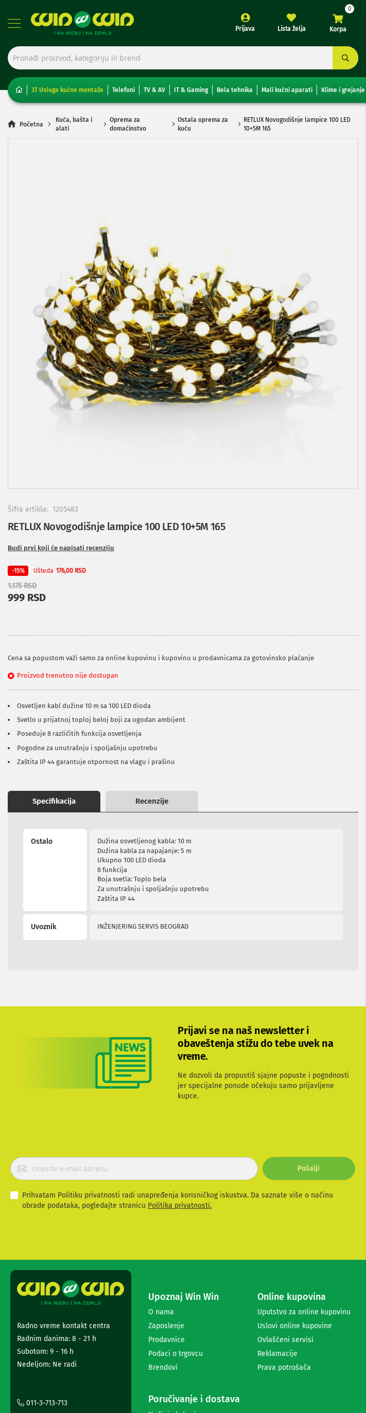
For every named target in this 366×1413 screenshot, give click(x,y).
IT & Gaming (191, 90)
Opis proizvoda (54, 801)
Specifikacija (151, 801)
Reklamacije (277, 1245)
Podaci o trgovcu (175, 1245)
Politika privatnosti (179, 1348)
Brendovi (163, 1259)
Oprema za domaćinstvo (128, 124)
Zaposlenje (166, 1217)
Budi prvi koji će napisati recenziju (61, 548)
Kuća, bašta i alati (74, 124)
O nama (161, 1203)
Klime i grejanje (343, 90)
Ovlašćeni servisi (285, 1231)
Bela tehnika (235, 90)
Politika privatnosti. (180, 1097)
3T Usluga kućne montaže (67, 90)
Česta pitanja (170, 1334)
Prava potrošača (284, 1259)
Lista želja (291, 28)
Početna (31, 124)
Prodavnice (166, 1231)
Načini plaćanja (174, 1306)
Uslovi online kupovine (294, 1217)
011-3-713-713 (42, 1294)
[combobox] (183, 57)
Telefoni (123, 90)
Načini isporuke (174, 1320)
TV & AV (154, 90)
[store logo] (82, 23)
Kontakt (34, 1308)
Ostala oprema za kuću (203, 124)
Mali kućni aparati (287, 90)
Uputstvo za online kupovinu (304, 1203)
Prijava (245, 28)
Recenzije (249, 801)
